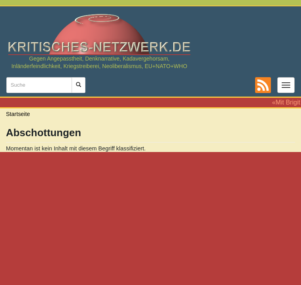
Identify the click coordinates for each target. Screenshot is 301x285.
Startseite (18, 114)
